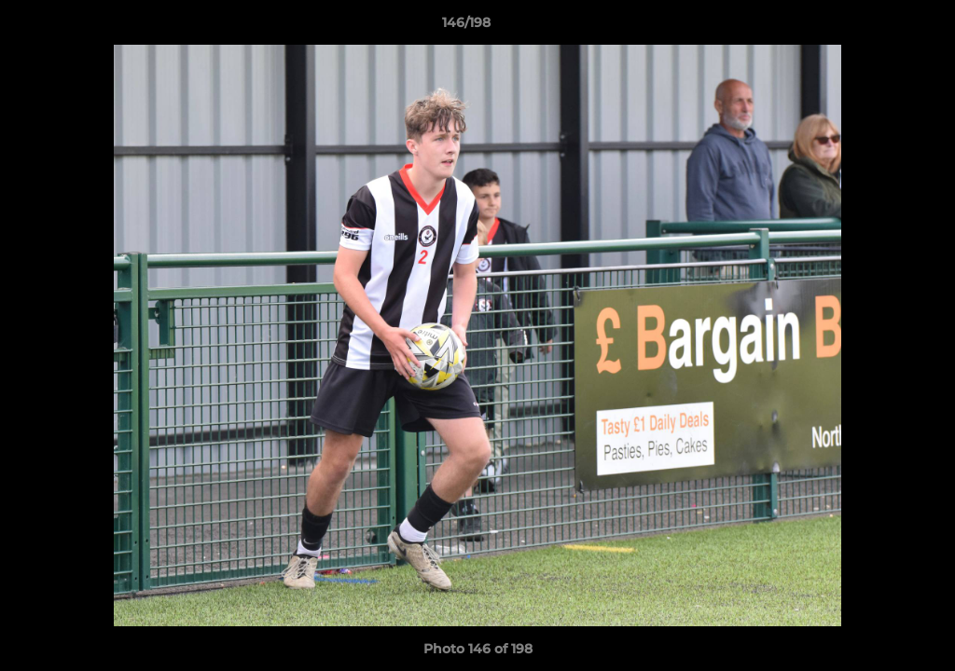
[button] (876, 27)
